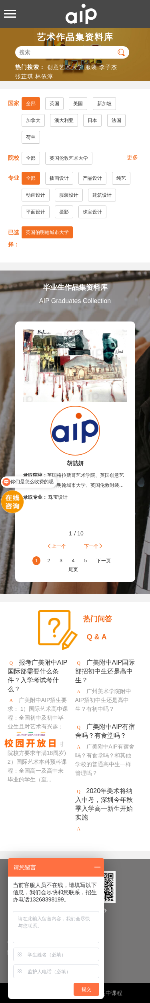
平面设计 (35, 212)
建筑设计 (102, 195)
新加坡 (104, 103)
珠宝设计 (92, 212)
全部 (31, 103)
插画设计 (59, 178)
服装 (91, 67)
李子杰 (108, 67)
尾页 (73, 569)
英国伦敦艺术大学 (69, 158)
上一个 (56, 546)
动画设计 (35, 195)
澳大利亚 (64, 120)
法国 (116, 120)
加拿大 (33, 120)
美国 (78, 103)
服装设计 (68, 195)
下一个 (93, 546)
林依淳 (44, 76)
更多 (132, 157)
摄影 (64, 212)
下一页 (103, 561)
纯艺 (121, 178)
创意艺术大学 (65, 67)
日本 (92, 120)
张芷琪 (24, 76)
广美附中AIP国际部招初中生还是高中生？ (105, 671)
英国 (54, 103)
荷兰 (31, 137)
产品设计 (92, 178)
